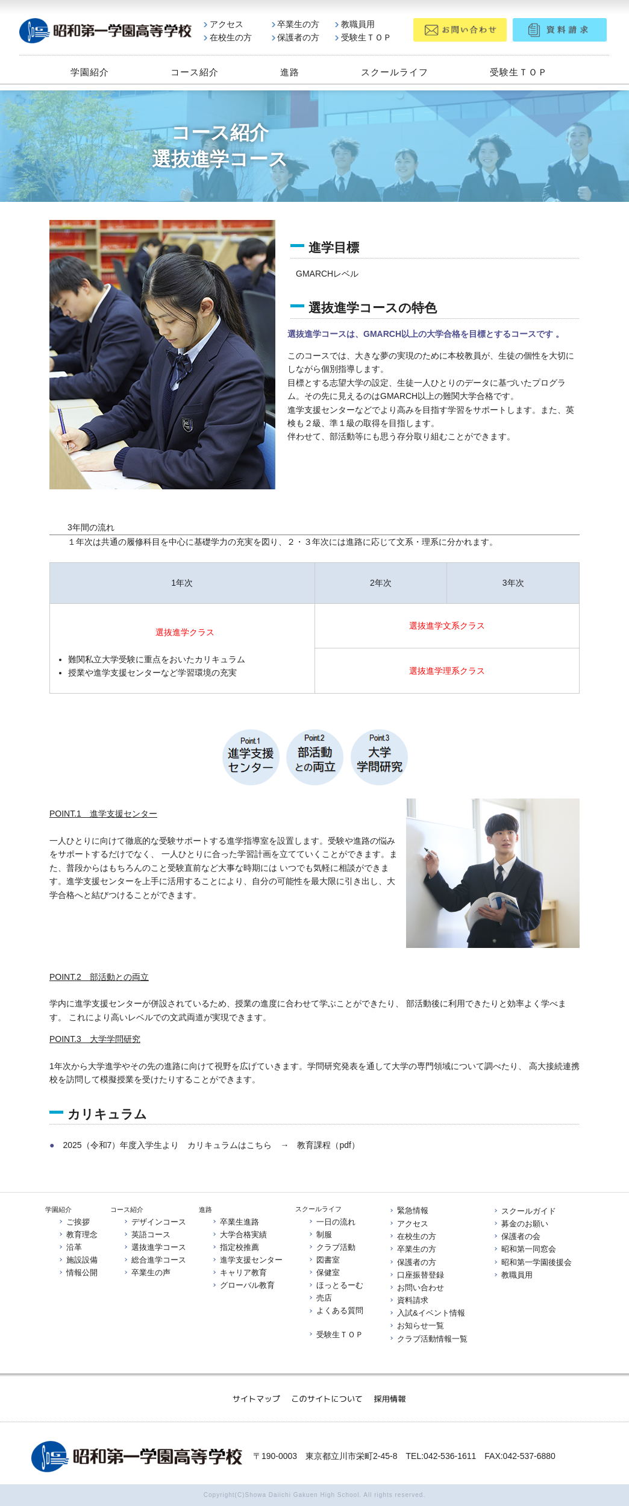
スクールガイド (524, 1211)
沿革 (70, 1247)
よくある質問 (335, 1311)
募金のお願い (520, 1223)
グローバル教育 (243, 1285)
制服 (320, 1234)
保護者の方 (295, 38)
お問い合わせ (416, 1287)
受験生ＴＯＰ (363, 38)
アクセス (223, 25)
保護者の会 (516, 1236)
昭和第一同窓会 (524, 1249)
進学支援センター (247, 1259)
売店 (320, 1298)
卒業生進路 (235, 1221)
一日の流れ (331, 1221)
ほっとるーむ (335, 1285)
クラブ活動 (331, 1247)
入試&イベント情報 (427, 1313)
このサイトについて (328, 1398)
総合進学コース (154, 1259)
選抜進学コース (154, 1247)
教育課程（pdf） (328, 1145)
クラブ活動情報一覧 (428, 1338)
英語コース (147, 1234)
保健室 (324, 1272)
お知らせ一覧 (416, 1326)
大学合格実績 (239, 1234)
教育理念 (78, 1234)
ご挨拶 (74, 1221)
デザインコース (154, 1221)
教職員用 (355, 25)
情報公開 (78, 1273)
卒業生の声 (147, 1273)
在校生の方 (228, 38)
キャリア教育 (239, 1273)
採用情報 (390, 1398)
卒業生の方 (295, 25)
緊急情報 (408, 1211)
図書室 (324, 1259)
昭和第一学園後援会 (532, 1262)
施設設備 (78, 1259)
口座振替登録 (416, 1274)
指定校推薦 (235, 1247)
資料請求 (408, 1300)
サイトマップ (258, 1398)
